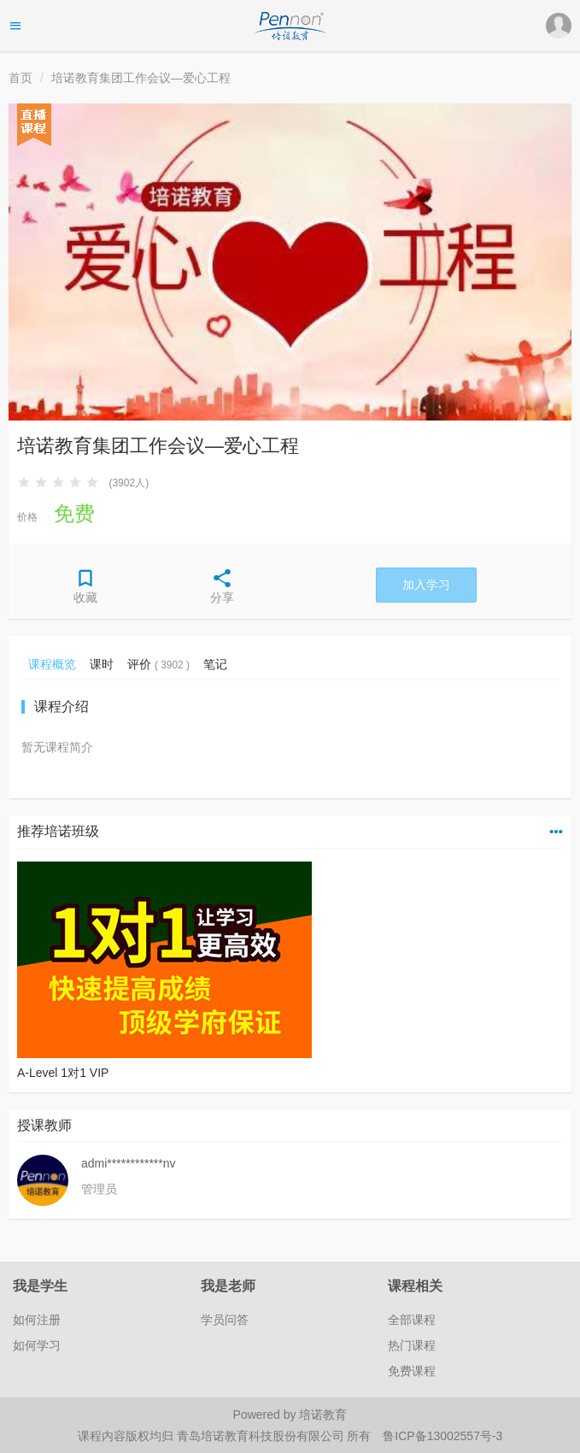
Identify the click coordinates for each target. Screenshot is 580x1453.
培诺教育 (323, 1414)
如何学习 (37, 1345)
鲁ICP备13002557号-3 (442, 1436)
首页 (20, 78)
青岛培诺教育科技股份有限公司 (262, 1436)
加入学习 (426, 584)
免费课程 (412, 1371)
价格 (27, 517)
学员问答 (225, 1320)
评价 (158, 664)
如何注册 (37, 1320)
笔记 (215, 664)
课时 (102, 664)
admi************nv (128, 1163)
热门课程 (412, 1345)
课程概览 (52, 664)
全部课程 (412, 1320)
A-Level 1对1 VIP (62, 1073)
